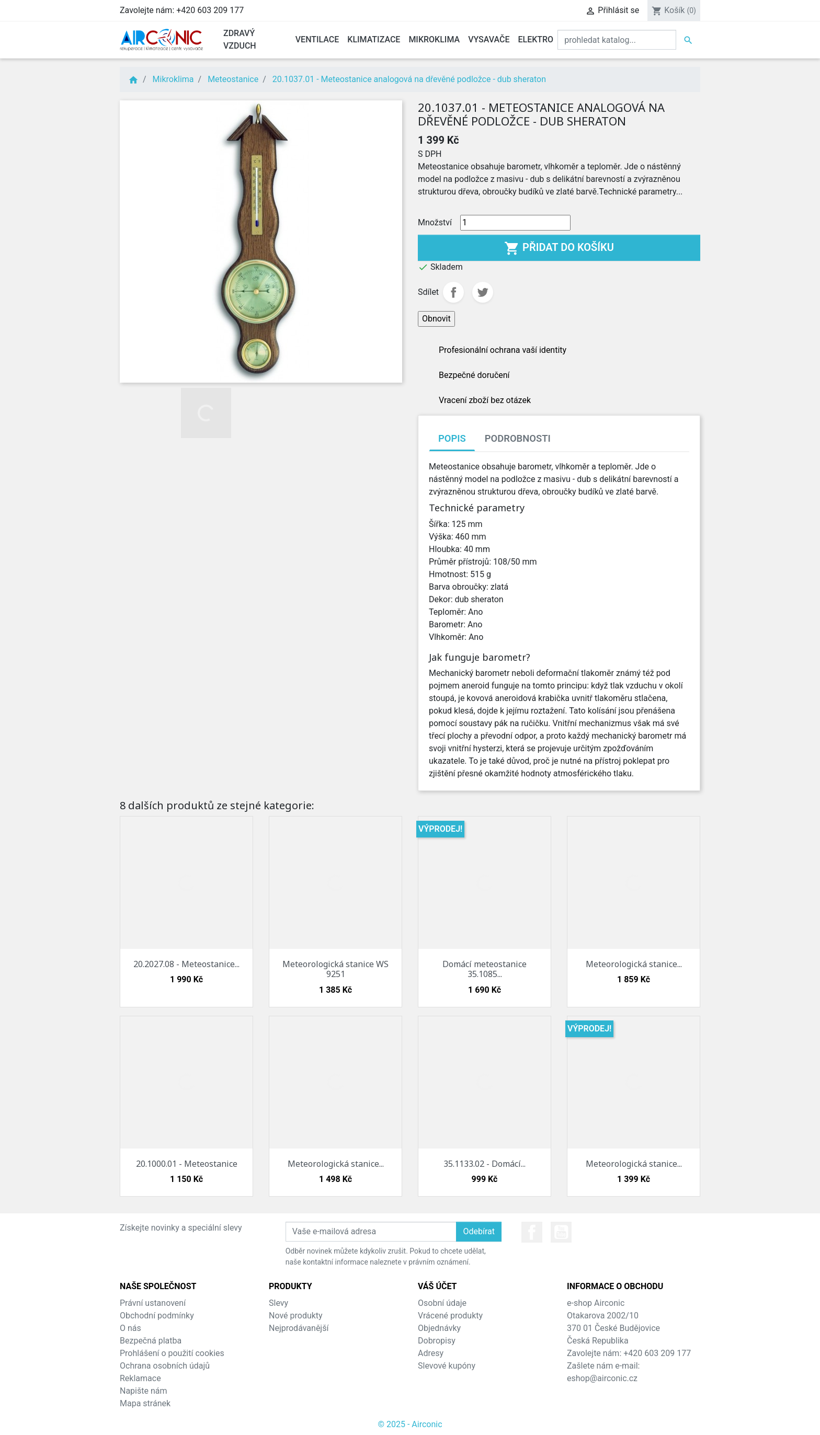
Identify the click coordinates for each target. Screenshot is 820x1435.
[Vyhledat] (616, 40)
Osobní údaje (442, 1303)
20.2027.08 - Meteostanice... (186, 964)
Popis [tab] (452, 438)
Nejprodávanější (298, 1328)
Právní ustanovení (153, 1303)
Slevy (278, 1303)
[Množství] (515, 223)
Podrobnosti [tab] (518, 438)
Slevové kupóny (446, 1366)
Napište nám (143, 1391)
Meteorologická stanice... (634, 964)
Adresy (430, 1353)
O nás (130, 1328)
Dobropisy (436, 1341)
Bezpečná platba (150, 1341)
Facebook (531, 1232)
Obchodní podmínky (157, 1316)
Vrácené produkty (450, 1316)
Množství (435, 222)
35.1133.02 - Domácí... (484, 1163)
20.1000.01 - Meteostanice (186, 1163)
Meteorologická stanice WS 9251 (335, 969)
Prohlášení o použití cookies (172, 1353)
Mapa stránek (145, 1403)
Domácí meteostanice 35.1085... (484, 969)
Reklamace (140, 1378)
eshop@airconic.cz (602, 1378)
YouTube (561, 1232)
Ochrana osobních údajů (165, 1366)
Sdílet (453, 292)
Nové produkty (296, 1316)
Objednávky (439, 1328)
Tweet (482, 292)
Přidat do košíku (559, 248)
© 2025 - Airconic (410, 1424)
